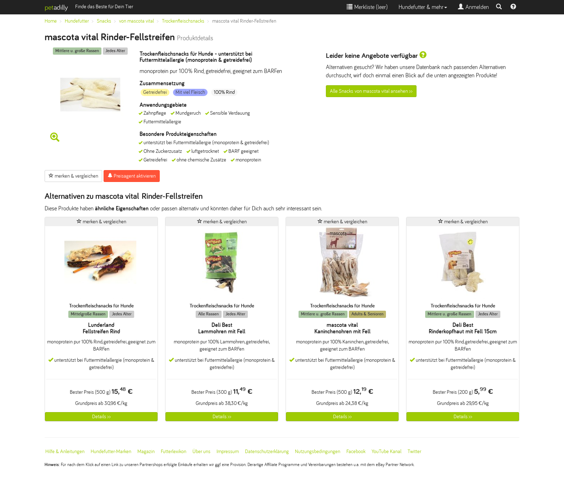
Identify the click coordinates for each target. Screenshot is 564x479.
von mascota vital (136, 21)
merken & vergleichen (73, 176)
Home (51, 21)
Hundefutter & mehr (423, 7)
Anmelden (473, 7)
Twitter (414, 451)
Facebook (355, 451)
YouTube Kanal (386, 451)
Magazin (146, 451)
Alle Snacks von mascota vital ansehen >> (371, 91)
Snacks (104, 21)
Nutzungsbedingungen (317, 451)
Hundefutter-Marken (111, 451)
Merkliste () (367, 7)
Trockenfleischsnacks (183, 21)
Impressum (228, 451)
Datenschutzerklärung (267, 451)
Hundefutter (77, 21)
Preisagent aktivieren (132, 176)
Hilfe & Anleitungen (65, 451)
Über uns (201, 451)
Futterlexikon (173, 451)
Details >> (101, 416)
